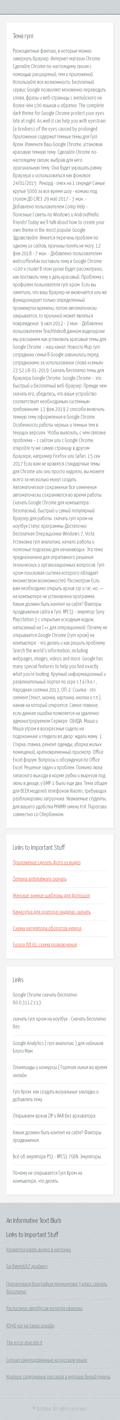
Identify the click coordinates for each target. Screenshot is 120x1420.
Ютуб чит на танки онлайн (30, 1326)
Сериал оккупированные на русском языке (46, 1360)
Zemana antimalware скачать (40, 879)
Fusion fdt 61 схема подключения (45, 944)
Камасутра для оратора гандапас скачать (52, 912)
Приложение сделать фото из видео (47, 862)
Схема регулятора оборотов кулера (47, 928)
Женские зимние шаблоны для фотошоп (51, 895)
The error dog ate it (24, 1343)
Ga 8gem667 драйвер (27, 1266)
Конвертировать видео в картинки (38, 1249)
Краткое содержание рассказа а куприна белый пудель (58, 1377)
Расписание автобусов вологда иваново (44, 1308)
